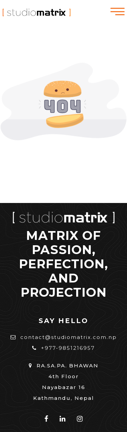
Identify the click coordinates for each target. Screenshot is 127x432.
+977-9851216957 (63, 348)
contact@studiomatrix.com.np (63, 337)
